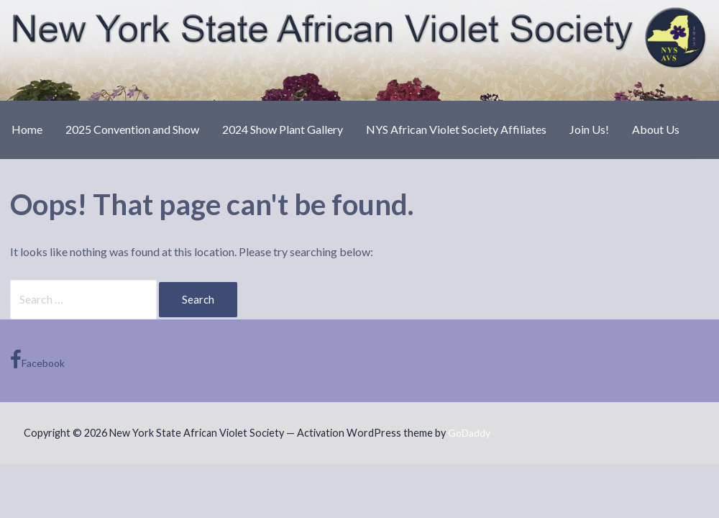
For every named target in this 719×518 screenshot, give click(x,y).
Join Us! (589, 129)
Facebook (37, 360)
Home (27, 129)
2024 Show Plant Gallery (282, 129)
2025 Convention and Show (132, 129)
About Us (655, 129)
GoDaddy (469, 433)
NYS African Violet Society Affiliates (456, 129)
